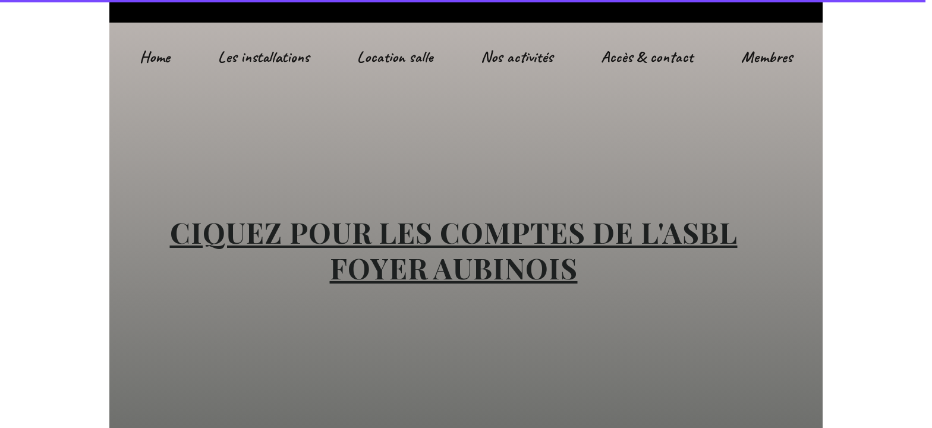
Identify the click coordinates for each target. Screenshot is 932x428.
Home (155, 56)
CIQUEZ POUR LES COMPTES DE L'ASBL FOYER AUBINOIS (454, 250)
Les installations (263, 56)
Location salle (395, 56)
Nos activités (517, 56)
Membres (766, 56)
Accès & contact (647, 56)
